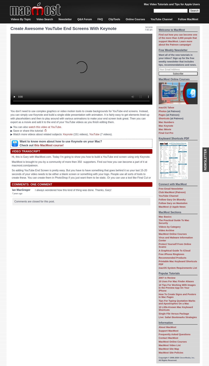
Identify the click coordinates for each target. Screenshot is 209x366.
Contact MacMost (168, 338)
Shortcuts (164, 118)
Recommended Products (172, 257)
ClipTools (114, 19)
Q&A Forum (84, 19)
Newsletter (65, 19)
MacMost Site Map (169, 349)
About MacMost (167, 327)
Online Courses (135, 19)
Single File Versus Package (174, 313)
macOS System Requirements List (178, 268)
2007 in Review (167, 278)
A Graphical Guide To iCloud (174, 250)
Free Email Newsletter (171, 188)
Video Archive (166, 230)
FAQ (100, 19)
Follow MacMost (188, 19)
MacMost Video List (170, 345)
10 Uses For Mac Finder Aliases (176, 281)
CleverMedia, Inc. (187, 358)
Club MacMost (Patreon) (172, 192)
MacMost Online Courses (173, 234)
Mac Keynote (166, 125)
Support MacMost (168, 330)
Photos (163, 111)
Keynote (68, 134)
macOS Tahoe (166, 107)
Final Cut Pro (166, 133)
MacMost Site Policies (171, 352)
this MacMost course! (49, 145)
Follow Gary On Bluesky (172, 199)
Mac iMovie (165, 129)
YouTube (94, 134)
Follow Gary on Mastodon (173, 203)
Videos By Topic (21, 19)
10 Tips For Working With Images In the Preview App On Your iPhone (177, 288)
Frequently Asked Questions (175, 334)
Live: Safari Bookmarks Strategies (178, 317)
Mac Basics (165, 216)
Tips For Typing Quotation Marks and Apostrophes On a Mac (177, 302)
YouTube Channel (161, 19)
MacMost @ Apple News (172, 206)
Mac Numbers (166, 122)
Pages (162, 115)
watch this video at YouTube (45, 127)
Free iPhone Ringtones (171, 254)
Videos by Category (170, 227)
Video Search (44, 19)
